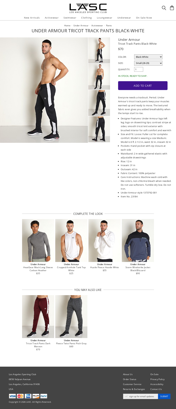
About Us (128, 374)
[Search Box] (164, 8)
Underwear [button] (124, 17)
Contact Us (156, 389)
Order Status (129, 379)
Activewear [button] (52, 17)
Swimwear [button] (70, 17)
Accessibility (156, 384)
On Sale (154, 374)
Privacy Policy (157, 379)
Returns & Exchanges (134, 389)
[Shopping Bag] (172, 7)
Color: (122, 56)
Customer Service (132, 384)
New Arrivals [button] (32, 17)
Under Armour (129, 39)
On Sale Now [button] (144, 17)
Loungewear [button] (104, 17)
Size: (120, 63)
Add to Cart (143, 85)
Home (67, 25)
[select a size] (148, 63)
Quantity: (124, 69)
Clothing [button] (86, 17)
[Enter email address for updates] (140, 396)
